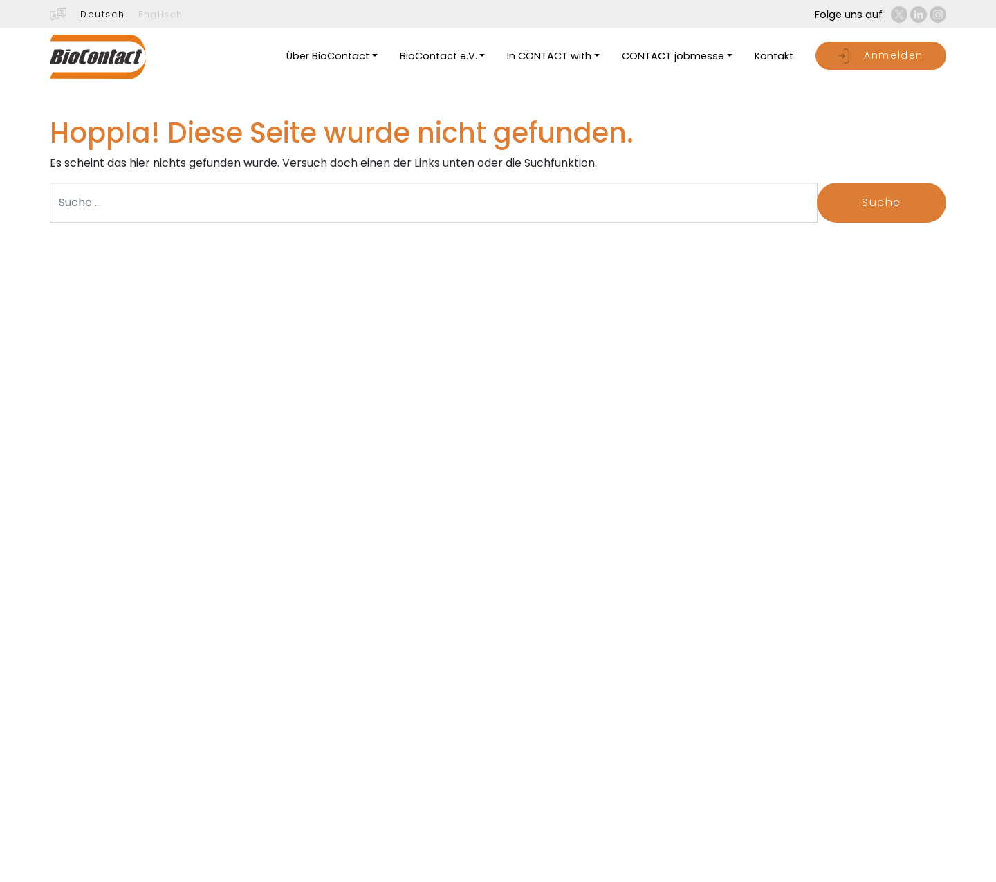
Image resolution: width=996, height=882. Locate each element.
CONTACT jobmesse (673, 56)
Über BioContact (327, 56)
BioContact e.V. (438, 56)
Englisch (160, 14)
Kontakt (774, 56)
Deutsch (102, 14)
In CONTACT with (549, 56)
